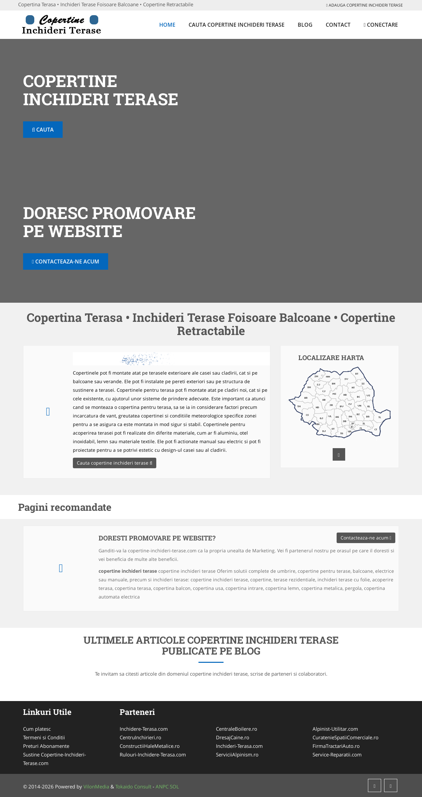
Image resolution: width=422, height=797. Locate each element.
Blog (305, 24)
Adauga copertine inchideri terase (364, 5)
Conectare (381, 24)
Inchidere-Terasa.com (144, 728)
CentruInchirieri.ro (140, 737)
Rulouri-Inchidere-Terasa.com (153, 754)
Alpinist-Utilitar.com (335, 728)
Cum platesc (37, 728)
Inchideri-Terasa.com (239, 746)
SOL (174, 786)
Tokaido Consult (133, 786)
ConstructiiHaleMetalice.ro (150, 746)
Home (167, 24)
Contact (338, 24)
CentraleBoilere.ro (236, 728)
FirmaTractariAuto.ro (336, 746)
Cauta (43, 129)
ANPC (162, 786)
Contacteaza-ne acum (65, 261)
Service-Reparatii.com (337, 754)
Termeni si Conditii (44, 737)
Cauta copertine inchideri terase (237, 24)
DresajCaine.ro (232, 737)
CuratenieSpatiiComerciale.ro (345, 737)
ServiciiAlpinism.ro (237, 754)
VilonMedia (96, 786)
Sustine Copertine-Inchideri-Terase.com (54, 758)
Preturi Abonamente (46, 746)
